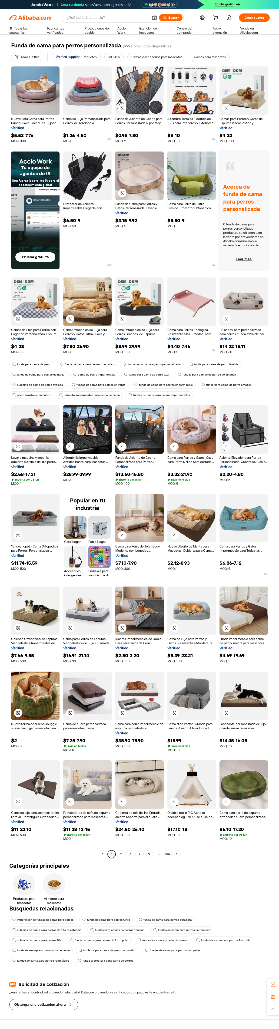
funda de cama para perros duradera (165, 920)
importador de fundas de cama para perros (42, 920)
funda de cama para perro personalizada (152, 364)
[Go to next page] (177, 854)
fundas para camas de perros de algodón (207, 374)
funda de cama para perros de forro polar (99, 940)
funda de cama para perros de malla (38, 374)
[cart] (216, 18)
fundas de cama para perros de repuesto (182, 930)
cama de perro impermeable (94, 374)
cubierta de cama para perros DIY (36, 940)
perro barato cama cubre (31, 395)
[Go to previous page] (102, 854)
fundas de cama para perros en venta (99, 385)
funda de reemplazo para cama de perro (41, 950)
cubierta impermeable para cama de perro (89, 395)
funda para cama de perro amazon (227, 385)
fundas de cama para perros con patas (172, 950)
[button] (154, 17)
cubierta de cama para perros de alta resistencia (46, 930)
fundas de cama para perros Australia (223, 940)
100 (167, 854)
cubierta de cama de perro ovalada (37, 385)
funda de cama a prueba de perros (162, 940)
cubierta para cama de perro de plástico (107, 950)
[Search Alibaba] (107, 17)
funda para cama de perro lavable (213, 364)
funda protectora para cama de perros (105, 961)
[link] (273, 985)
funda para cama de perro (31, 364)
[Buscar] (171, 17)
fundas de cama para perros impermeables (159, 395)
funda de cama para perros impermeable (163, 385)
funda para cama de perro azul (146, 374)
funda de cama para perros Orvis (106, 920)
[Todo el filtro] (27, 57)
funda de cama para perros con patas (87, 364)
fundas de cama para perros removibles (40, 961)
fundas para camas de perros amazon (117, 930)
